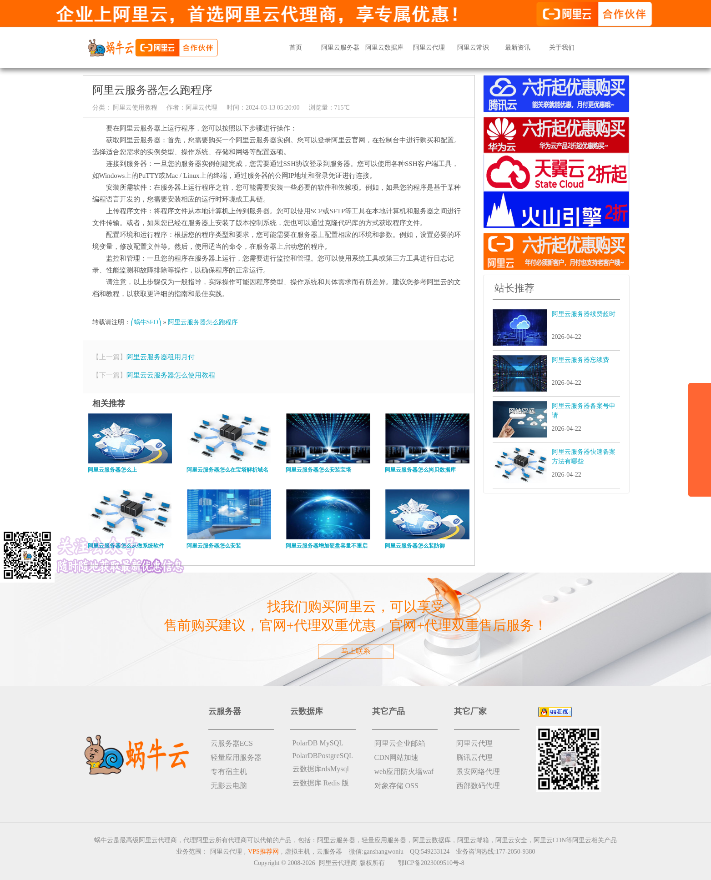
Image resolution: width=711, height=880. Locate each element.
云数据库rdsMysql (320, 769)
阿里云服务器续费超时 (583, 314)
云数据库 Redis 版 (320, 783)
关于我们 (562, 47)
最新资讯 (517, 47)
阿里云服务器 (340, 47)
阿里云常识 (473, 47)
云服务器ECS (232, 743)
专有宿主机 (229, 771)
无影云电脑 (229, 785)
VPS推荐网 (263, 851)
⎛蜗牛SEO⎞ (146, 322)
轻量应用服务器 (236, 757)
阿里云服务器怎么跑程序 (203, 322)
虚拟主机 (297, 851)
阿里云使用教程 (134, 107)
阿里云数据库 (384, 47)
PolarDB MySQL (317, 743)
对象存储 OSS (396, 785)
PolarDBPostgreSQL (322, 755)
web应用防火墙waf (404, 771)
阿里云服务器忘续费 (580, 360)
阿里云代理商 (338, 863)
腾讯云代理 (474, 757)
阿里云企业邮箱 (399, 743)
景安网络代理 (478, 771)
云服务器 (329, 851)
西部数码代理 (478, 785)
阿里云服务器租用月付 (160, 357)
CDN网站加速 (396, 757)
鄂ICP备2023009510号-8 (431, 863)
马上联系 (355, 651)
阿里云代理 (429, 47)
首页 (295, 47)
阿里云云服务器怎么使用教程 (170, 375)
